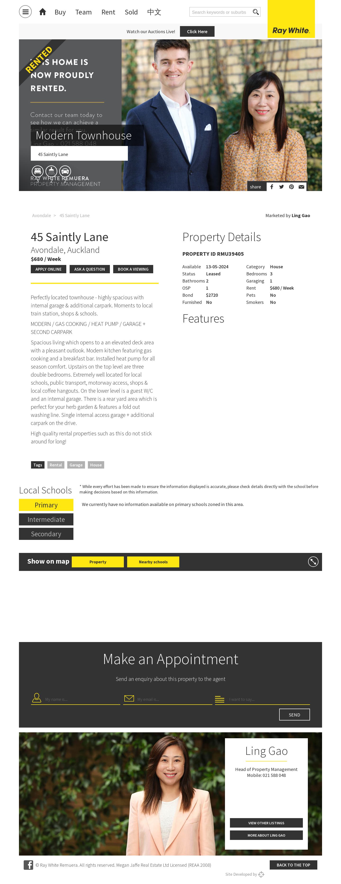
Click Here (197, 31)
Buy (60, 11)
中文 (154, 11)
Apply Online (49, 269)
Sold (131, 11)
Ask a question (89, 269)
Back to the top (293, 865)
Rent (108, 11)
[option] (170, 142)
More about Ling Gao (266, 835)
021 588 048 (274, 775)
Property (98, 562)
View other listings (266, 822)
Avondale (41, 215)
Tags (37, 465)
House (96, 465)
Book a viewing (133, 269)
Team (83, 11)
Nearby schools (153, 562)
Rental (56, 465)
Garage (76, 465)
